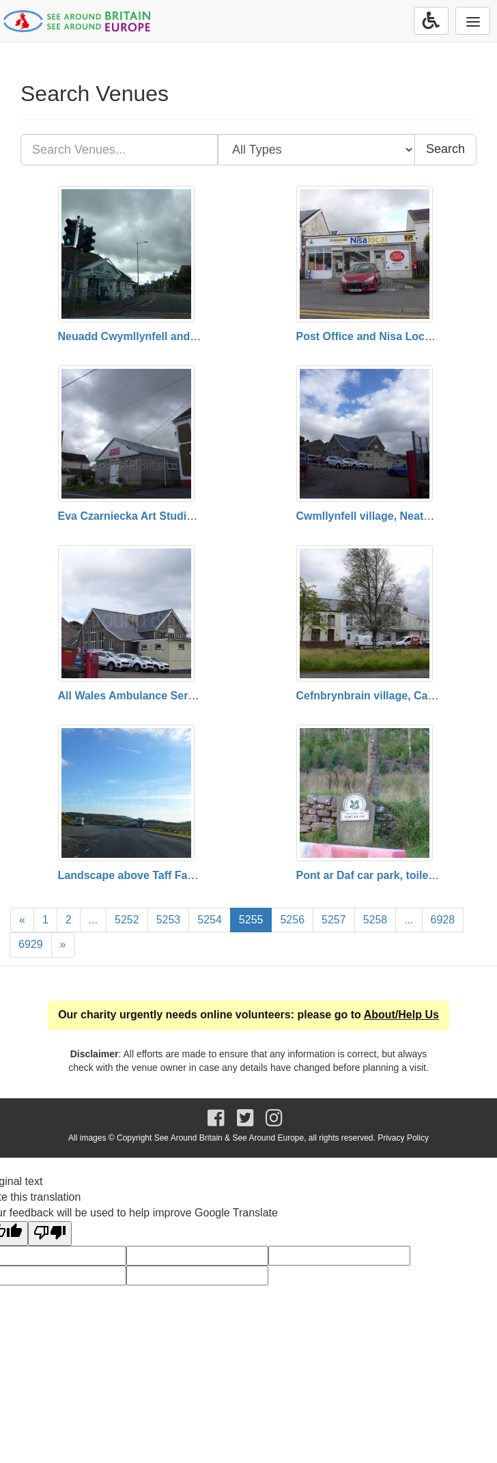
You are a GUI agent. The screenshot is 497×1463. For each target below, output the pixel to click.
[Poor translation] (50, 1233)
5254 (209, 919)
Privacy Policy (403, 1138)
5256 (292, 919)
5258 (375, 919)
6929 (30, 944)
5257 (334, 919)
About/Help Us (401, 1014)
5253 (168, 919)
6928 (443, 919)
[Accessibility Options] (431, 21)
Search (445, 149)
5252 (127, 919)
